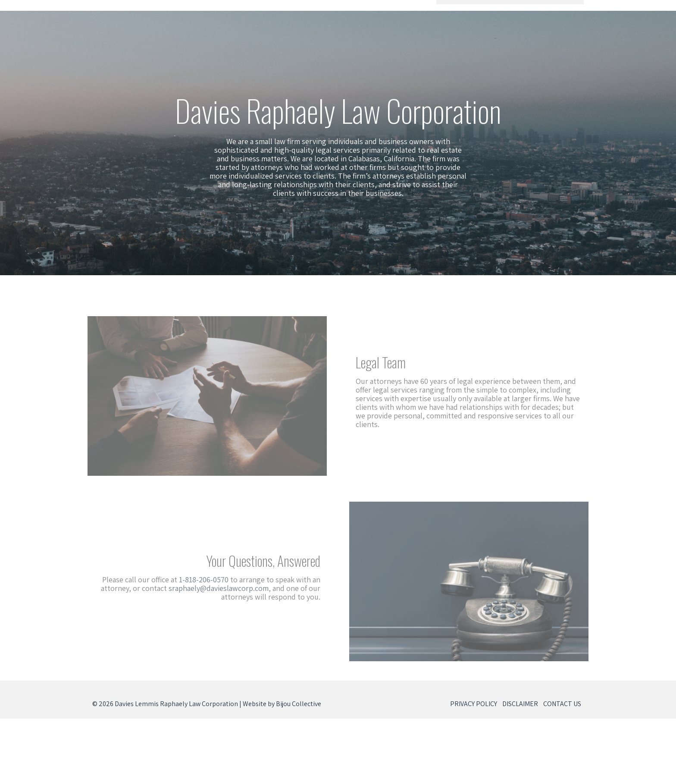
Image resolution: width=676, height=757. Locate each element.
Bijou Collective (298, 703)
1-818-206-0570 (200, 579)
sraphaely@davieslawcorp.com (215, 588)
